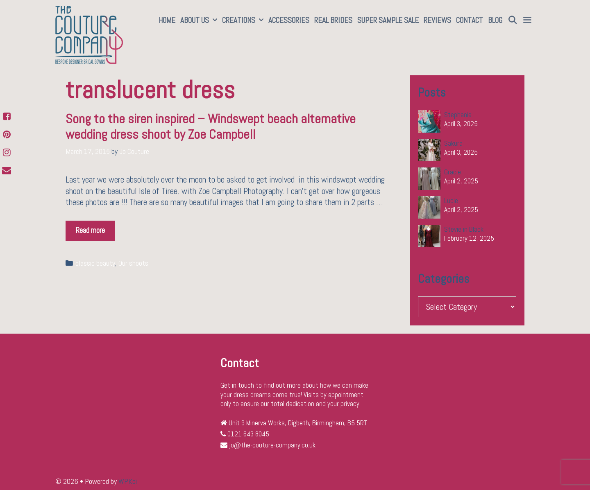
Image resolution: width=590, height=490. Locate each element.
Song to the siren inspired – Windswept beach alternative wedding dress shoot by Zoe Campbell (211, 126)
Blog (495, 20)
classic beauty (95, 263)
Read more (95, 228)
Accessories (288, 20)
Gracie (452, 171)
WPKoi (127, 481)
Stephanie (458, 114)
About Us (200, 20)
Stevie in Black (463, 229)
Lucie (451, 200)
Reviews (437, 20)
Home (167, 20)
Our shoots (133, 263)
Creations (244, 20)
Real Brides (333, 20)
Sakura (453, 143)
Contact (469, 20)
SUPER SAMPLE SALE (388, 20)
